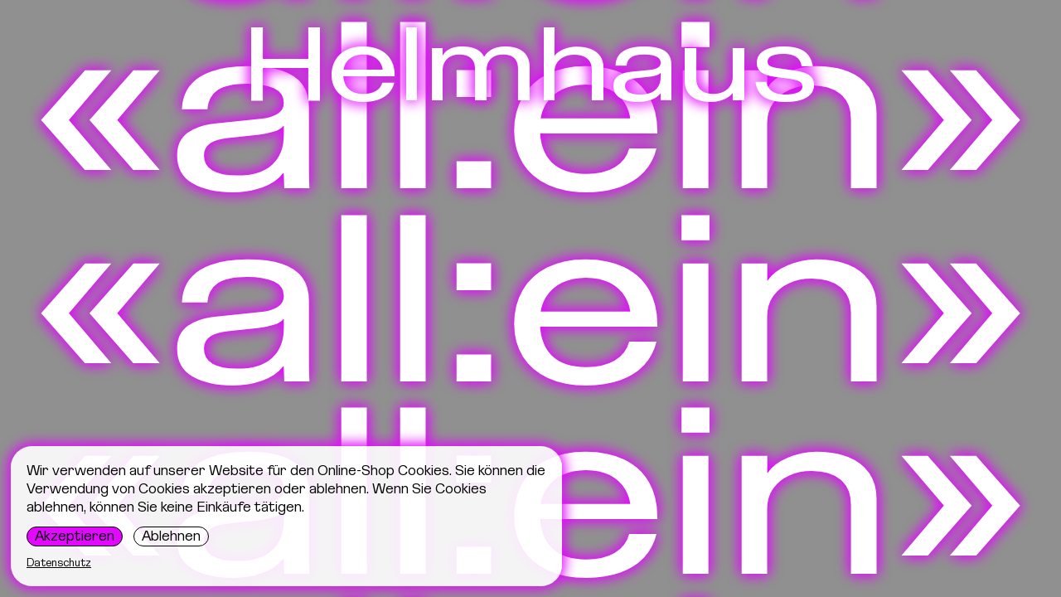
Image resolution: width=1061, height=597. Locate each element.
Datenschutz (59, 562)
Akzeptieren (74, 535)
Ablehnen (171, 535)
